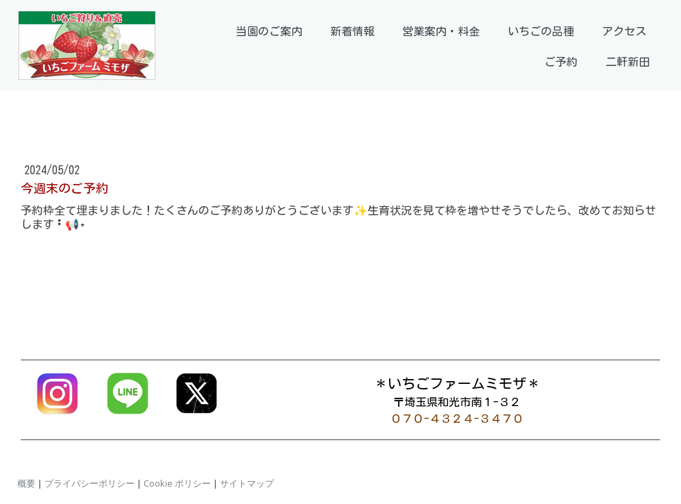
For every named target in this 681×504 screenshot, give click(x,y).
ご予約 (561, 61)
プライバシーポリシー (89, 483)
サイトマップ (247, 483)
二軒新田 (627, 61)
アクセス (624, 31)
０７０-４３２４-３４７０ (457, 418)
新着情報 (352, 31)
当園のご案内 (269, 31)
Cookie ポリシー (177, 483)
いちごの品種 (541, 31)
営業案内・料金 (441, 31)
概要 (26, 483)
